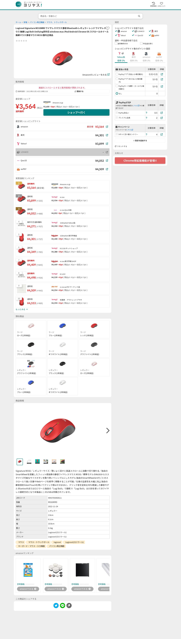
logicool (57, 542)
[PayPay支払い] (162, 112)
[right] (107, 430)
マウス (21, 542)
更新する (79, 91)
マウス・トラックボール (38, 542)
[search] (139, 16)
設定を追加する (140, 141)
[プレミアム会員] (162, 118)
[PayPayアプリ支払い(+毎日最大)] (162, 74)
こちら (136, 106)
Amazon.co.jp (58, 103)
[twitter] (56, 606)
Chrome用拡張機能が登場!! (140, 160)
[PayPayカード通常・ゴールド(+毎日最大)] (162, 86)
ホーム (18, 22)
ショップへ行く (76, 112)
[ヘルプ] (146, 112)
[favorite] (107, 28)
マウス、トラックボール (57, 22)
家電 (25, 22)
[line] (62, 606)
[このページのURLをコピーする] (69, 605)
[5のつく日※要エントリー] (162, 134)
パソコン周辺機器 (37, 22)
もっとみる (22, 309)
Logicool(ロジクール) (74, 542)
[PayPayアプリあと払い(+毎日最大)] (162, 79)
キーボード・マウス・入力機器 (31, 546)
